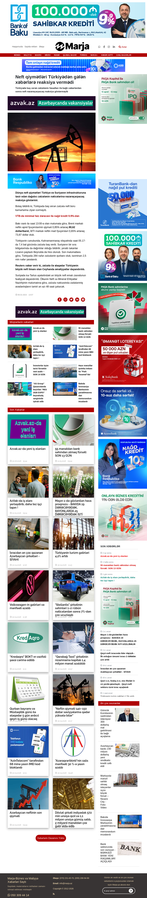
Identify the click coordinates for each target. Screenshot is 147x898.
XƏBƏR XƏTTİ (107, 55)
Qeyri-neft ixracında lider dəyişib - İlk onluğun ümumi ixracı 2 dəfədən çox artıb (118, 656)
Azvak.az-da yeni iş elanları (114, 556)
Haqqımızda (17, 46)
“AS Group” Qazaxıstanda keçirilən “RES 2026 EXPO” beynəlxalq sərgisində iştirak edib (40, 392)
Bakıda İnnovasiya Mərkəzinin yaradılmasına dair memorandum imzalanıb (85, 392)
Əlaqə (41, 46)
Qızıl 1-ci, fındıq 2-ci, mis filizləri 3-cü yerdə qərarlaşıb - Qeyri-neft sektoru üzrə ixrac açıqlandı (117, 684)
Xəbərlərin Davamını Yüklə (50, 838)
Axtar (123, 47)
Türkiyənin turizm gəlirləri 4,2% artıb (117, 696)
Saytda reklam (31, 46)
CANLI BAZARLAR (123, 55)
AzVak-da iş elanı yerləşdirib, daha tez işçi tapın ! (39, 352)
